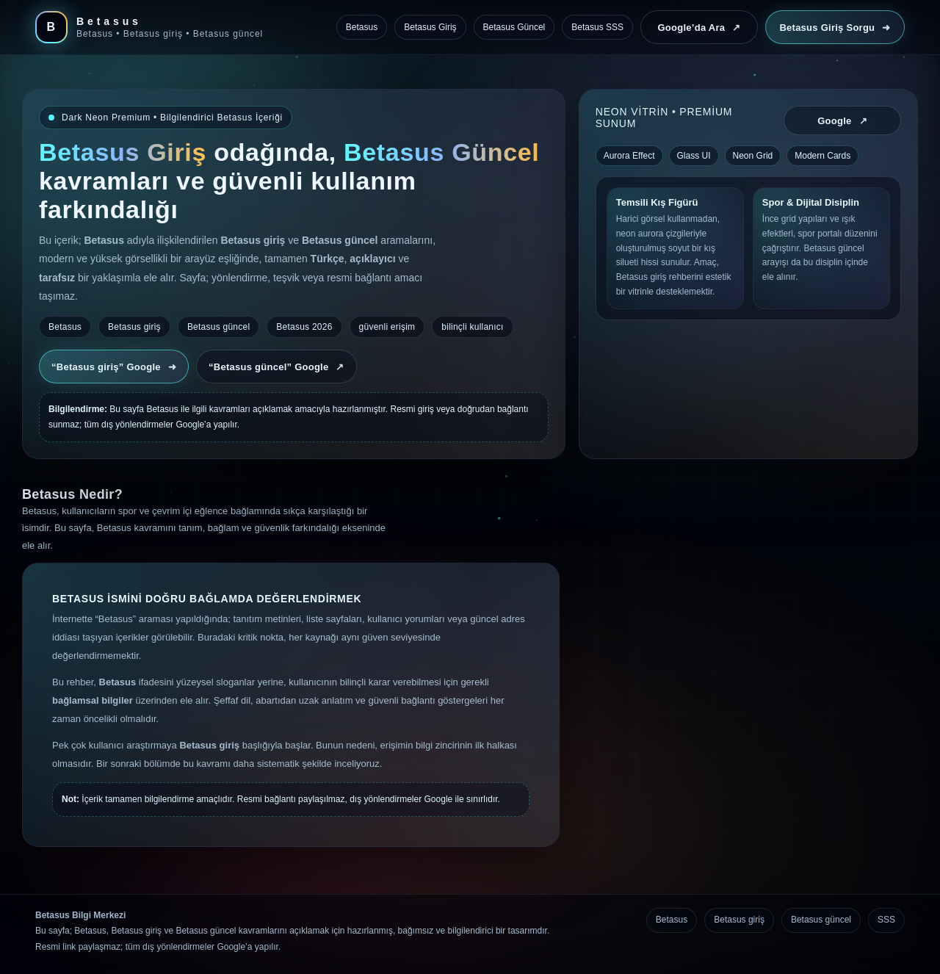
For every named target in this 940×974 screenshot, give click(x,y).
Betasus (671, 920)
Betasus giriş (739, 920)
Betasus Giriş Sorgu (834, 27)
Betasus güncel (821, 920)
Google (842, 120)
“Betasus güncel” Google (276, 366)
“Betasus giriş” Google (113, 366)
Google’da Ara (698, 27)
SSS (886, 920)
